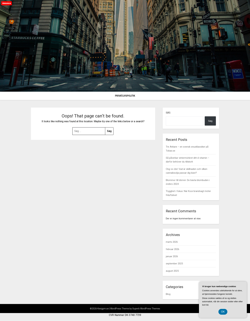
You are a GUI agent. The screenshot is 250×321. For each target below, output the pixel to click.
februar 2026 (172, 249)
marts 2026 (172, 241)
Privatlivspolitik (125, 96)
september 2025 (174, 263)
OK (223, 311)
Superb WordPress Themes (146, 308)
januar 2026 (172, 256)
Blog (168, 294)
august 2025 (172, 270)
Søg (168, 112)
